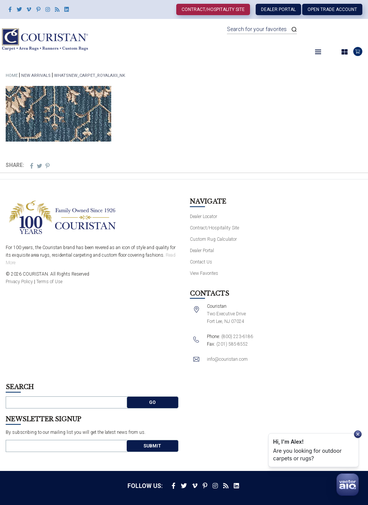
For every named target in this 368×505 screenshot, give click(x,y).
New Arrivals (36, 75)
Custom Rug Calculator (213, 239)
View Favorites (204, 273)
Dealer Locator (203, 216)
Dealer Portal (278, 9)
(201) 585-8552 (232, 344)
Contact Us (201, 262)
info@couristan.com (227, 359)
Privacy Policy (19, 281)
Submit (152, 446)
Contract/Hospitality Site (213, 9)
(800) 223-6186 (237, 336)
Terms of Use (49, 281)
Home (12, 75)
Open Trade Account (332, 9)
